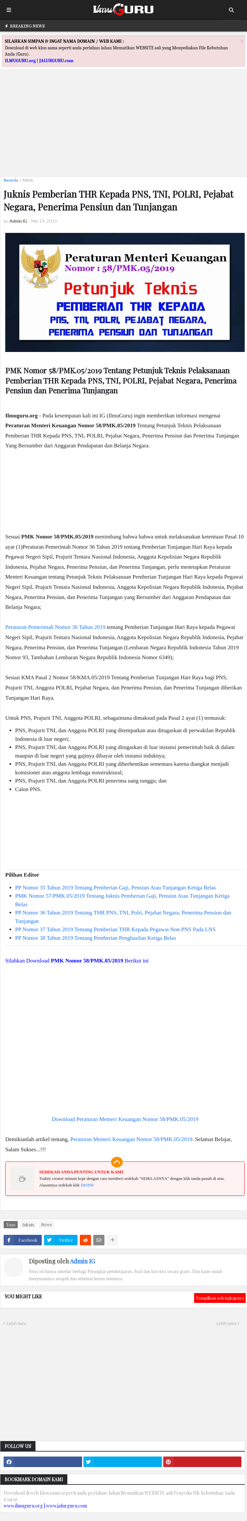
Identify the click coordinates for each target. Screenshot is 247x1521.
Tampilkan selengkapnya (220, 1298)
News (46, 1224)
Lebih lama (226, 1323)
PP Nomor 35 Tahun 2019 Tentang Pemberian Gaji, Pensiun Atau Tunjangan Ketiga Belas (115, 888)
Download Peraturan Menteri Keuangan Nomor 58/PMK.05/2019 (125, 1119)
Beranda (11, 180)
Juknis (27, 180)
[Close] (242, 40)
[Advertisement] (123, 125)
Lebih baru (16, 1323)
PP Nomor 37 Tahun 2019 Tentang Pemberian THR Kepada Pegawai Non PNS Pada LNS (115, 929)
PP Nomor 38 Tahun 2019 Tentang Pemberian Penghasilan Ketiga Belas (95, 938)
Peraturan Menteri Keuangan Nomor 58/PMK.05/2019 (131, 1139)
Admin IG (82, 1261)
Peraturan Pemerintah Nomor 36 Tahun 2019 (55, 627)
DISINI (87, 1185)
